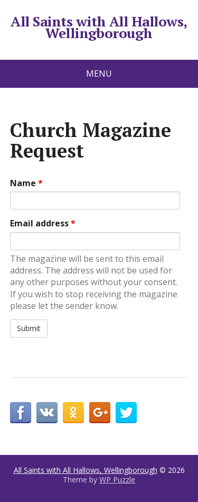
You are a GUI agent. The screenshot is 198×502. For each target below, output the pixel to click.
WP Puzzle (117, 479)
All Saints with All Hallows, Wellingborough (99, 27)
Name (26, 183)
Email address (43, 223)
